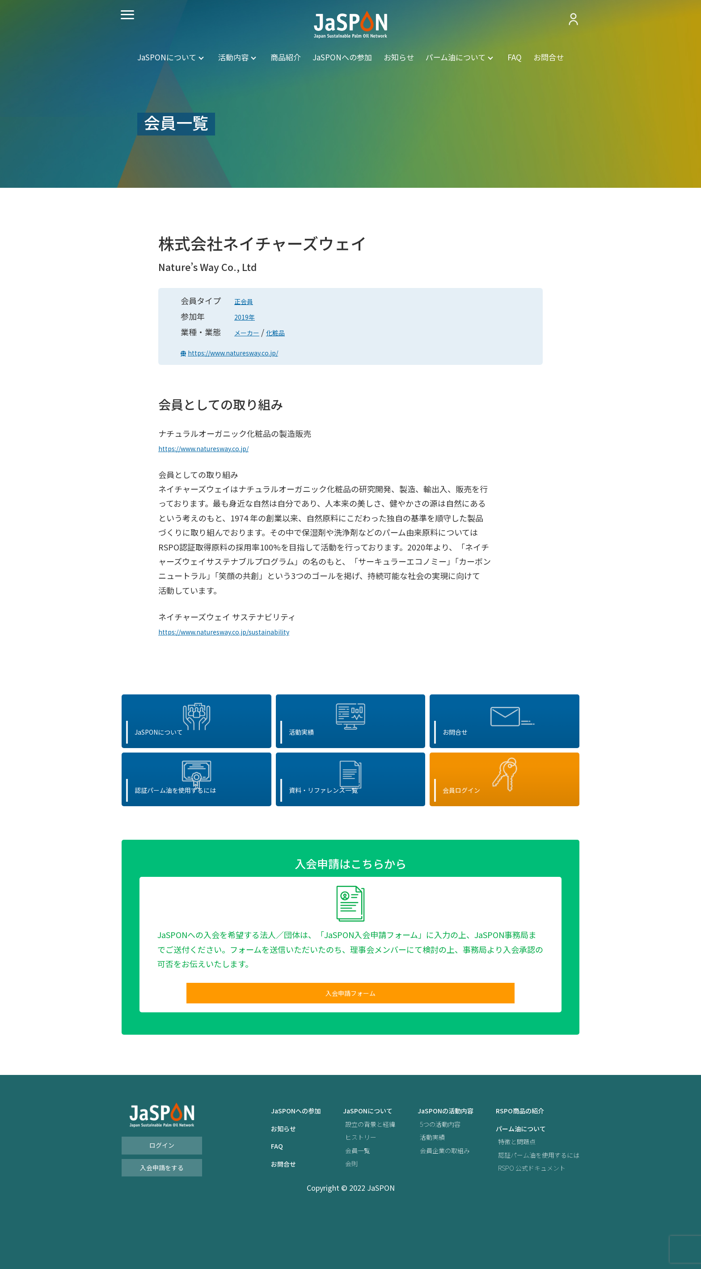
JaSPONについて (166, 57)
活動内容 (233, 57)
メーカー (250, 332)
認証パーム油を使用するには (532, 1205)
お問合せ (548, 57)
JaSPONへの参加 (342, 57)
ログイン (162, 1195)
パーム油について (456, 57)
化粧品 (285, 332)
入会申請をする (162, 1217)
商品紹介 (285, 57)
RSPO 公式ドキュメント (525, 1218)
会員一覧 (333, 1201)
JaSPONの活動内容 (430, 1161)
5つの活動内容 (424, 1174)
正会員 (246, 300)
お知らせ (399, 57)
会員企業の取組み (429, 1201)
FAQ (514, 57)
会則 (326, 1214)
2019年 (247, 316)
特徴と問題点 (507, 1192)
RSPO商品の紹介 (512, 1161)
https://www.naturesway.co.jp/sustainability (241, 631)
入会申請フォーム (350, 1040)
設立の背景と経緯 (347, 1174)
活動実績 (415, 1187)
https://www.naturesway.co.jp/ (247, 352)
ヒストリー (337, 1187)
